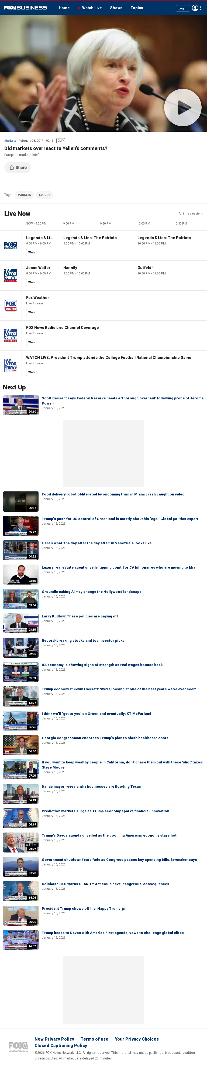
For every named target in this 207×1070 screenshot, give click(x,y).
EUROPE (44, 194)
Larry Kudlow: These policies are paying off (80, 616)
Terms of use (94, 1039)
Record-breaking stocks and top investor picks (83, 640)
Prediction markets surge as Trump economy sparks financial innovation (105, 811)
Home (64, 8)
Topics (136, 8)
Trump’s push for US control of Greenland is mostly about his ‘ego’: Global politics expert (120, 519)
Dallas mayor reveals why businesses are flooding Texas (91, 786)
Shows (116, 8)
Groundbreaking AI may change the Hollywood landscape (92, 592)
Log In (182, 8)
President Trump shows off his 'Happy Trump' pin (84, 908)
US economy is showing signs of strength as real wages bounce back (102, 665)
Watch (32, 252)
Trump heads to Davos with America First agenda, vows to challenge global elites (113, 933)
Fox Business (25, 8)
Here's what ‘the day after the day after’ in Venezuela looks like (96, 543)
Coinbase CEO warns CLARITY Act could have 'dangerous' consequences (105, 884)
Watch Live (92, 8)
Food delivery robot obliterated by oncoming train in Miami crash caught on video (113, 494)
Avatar (195, 8)
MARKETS (24, 194)
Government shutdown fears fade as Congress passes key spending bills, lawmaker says (119, 860)
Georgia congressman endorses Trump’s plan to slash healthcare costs (105, 738)
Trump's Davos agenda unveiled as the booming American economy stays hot (109, 835)
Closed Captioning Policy (60, 1045)
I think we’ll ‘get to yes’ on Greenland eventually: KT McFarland (96, 714)
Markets (10, 140)
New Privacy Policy (54, 1039)
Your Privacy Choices (137, 1039)
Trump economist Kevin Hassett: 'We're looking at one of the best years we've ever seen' (119, 689)
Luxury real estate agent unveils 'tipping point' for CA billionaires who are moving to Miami (120, 567)
